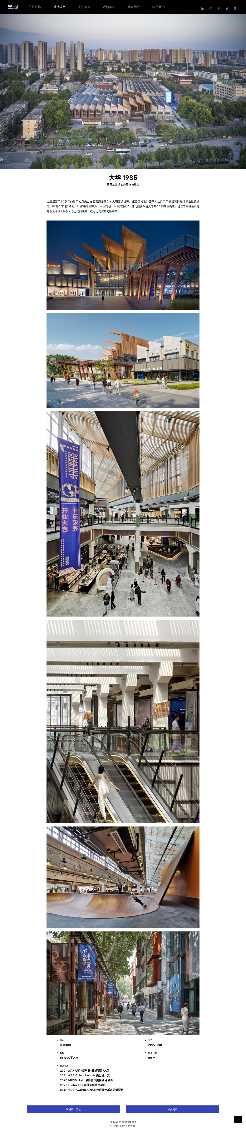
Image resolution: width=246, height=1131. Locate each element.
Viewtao (130, 1125)
